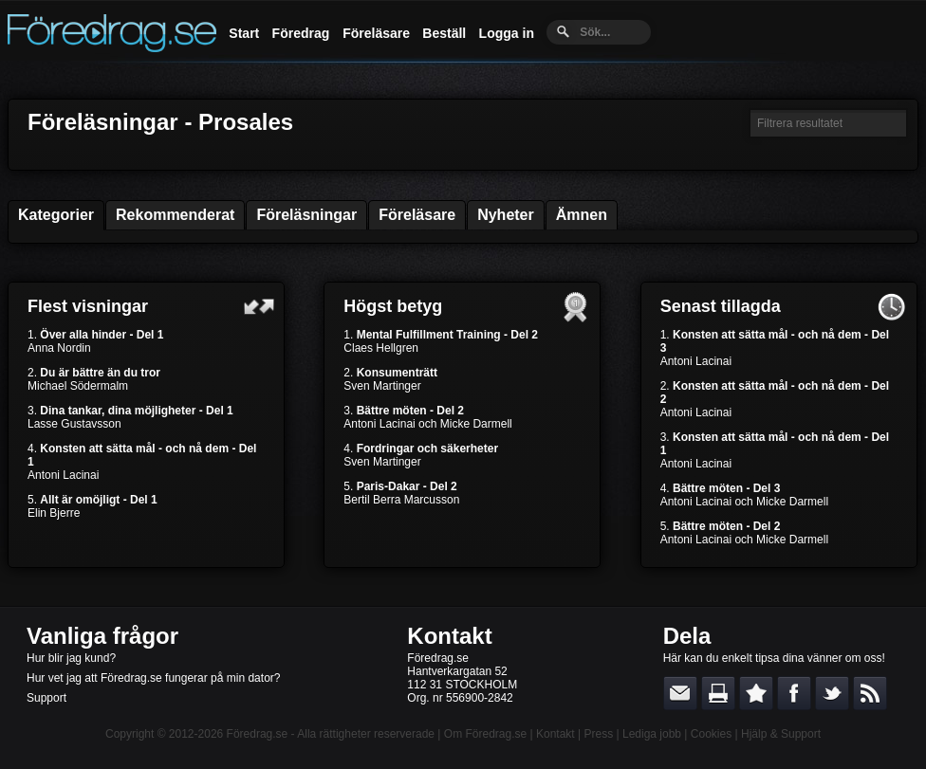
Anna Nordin (59, 348)
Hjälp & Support (781, 734)
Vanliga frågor (102, 636)
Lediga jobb (651, 734)
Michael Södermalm (78, 386)
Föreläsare (376, 33)
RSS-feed (870, 693)
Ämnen (581, 215)
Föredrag (301, 33)
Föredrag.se (257, 734)
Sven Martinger (381, 386)
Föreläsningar (306, 215)
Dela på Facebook (794, 693)
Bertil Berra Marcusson (401, 499)
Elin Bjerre (54, 513)
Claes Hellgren (380, 348)
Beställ (444, 33)
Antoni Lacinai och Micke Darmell (427, 423)
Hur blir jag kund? (71, 658)
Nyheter (505, 215)
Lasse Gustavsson (74, 423)
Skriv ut (718, 693)
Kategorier (56, 215)
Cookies (711, 734)
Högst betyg (392, 306)
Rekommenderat (175, 215)
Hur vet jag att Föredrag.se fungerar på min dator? (153, 678)
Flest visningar (88, 306)
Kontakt (449, 636)
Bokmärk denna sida (756, 693)
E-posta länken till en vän (680, 693)
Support (46, 698)
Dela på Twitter (832, 693)
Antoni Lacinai (63, 475)
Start (244, 33)
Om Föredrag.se (485, 734)
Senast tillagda (720, 306)
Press (598, 734)
